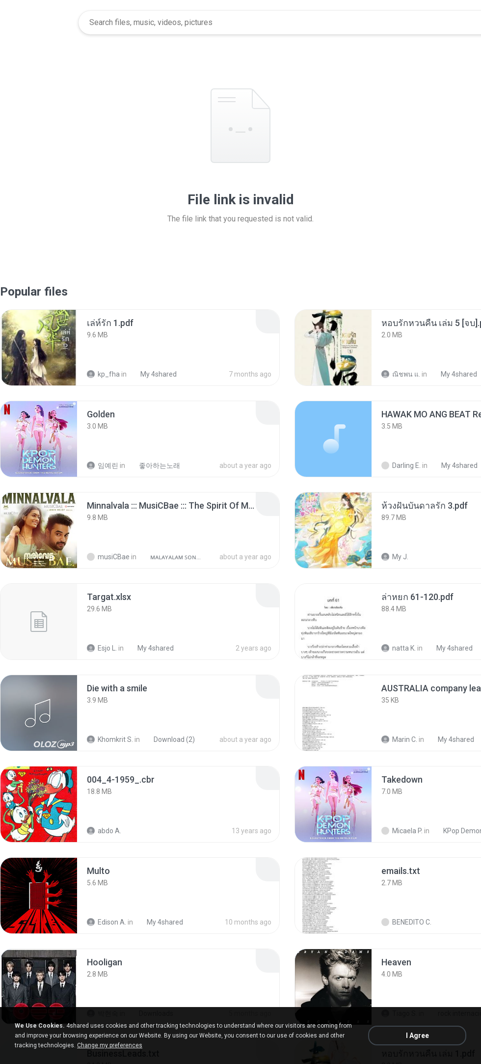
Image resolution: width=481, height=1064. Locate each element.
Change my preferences (109, 1045)
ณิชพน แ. (400, 374)
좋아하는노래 (154, 465)
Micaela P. (402, 831)
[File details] (38, 347)
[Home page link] (39, 22)
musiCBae (108, 557)
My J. (394, 557)
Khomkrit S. (110, 739)
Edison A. (106, 922)
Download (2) (169, 739)
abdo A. (104, 831)
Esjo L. (102, 648)
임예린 (102, 465)
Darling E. (401, 465)
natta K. (398, 648)
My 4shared (153, 374)
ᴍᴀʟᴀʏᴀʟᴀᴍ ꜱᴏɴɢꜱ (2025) (171, 557)
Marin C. (399, 739)
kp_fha (103, 374)
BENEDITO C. (406, 922)
